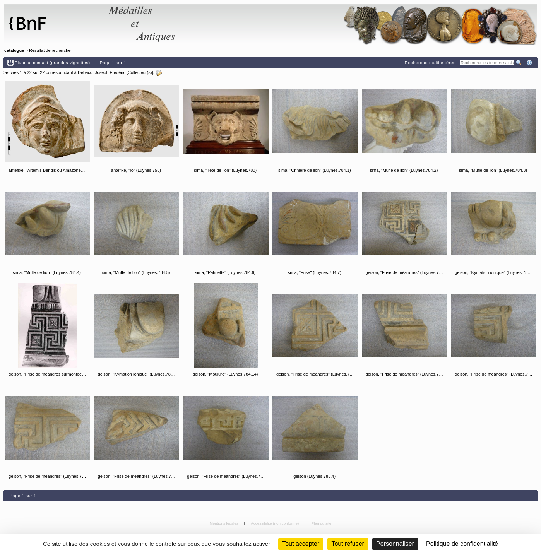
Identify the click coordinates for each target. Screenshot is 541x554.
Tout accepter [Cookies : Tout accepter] (300, 543)
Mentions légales (225, 523)
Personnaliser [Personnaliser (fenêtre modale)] (395, 543)
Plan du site (322, 523)
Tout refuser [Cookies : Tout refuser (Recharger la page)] (347, 543)
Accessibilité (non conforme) (275, 523)
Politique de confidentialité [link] (462, 543)
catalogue (14, 50)
